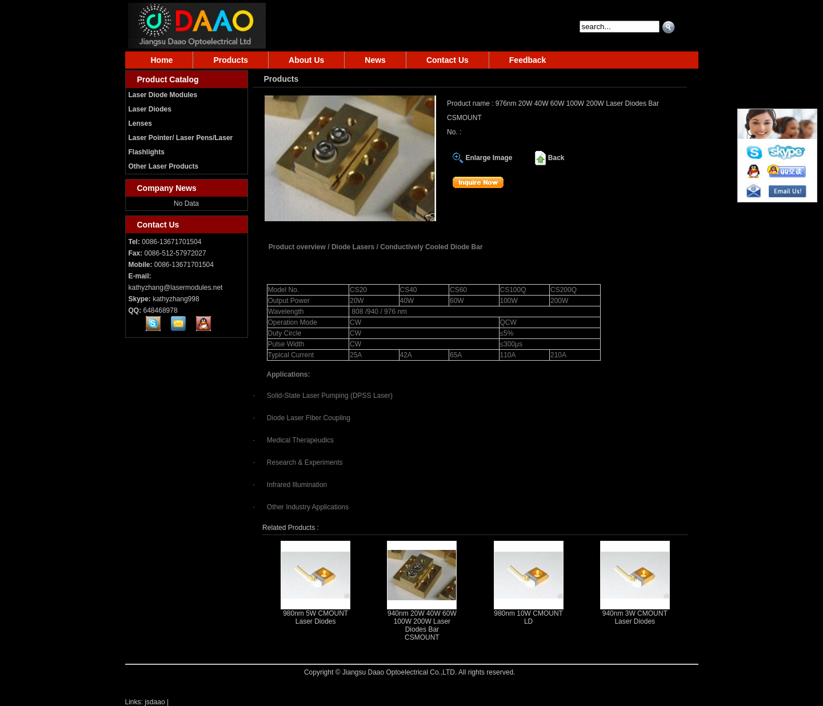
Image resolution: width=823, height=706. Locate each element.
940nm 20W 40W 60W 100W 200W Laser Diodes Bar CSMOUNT (422, 625)
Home (162, 60)
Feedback (527, 60)
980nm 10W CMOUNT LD (528, 617)
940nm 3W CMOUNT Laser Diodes (635, 617)
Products (230, 60)
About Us (306, 60)
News (375, 60)
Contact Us (447, 60)
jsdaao (155, 702)
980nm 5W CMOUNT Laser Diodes (315, 617)
